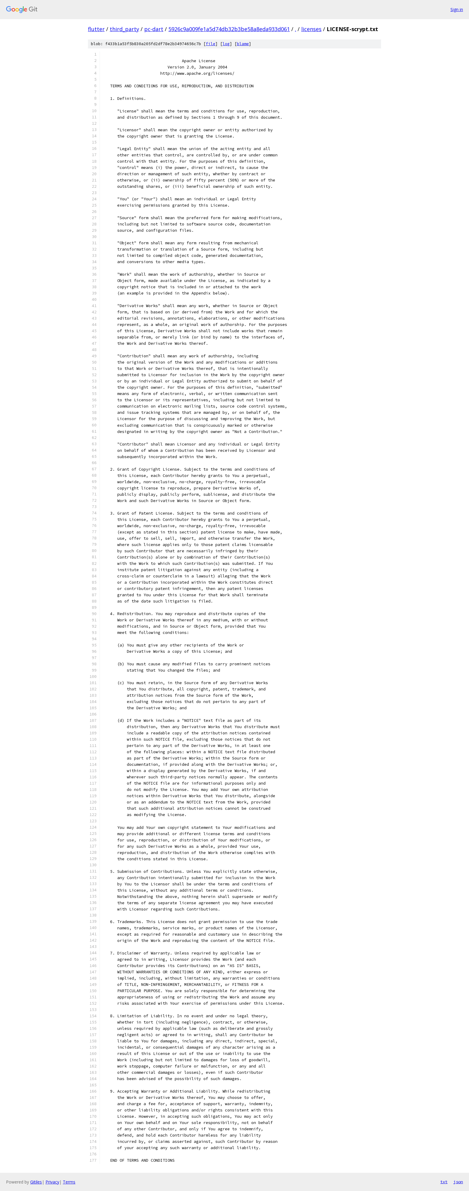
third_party (124, 29)
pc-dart (153, 29)
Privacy (52, 1182)
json (458, 1181)
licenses (311, 29)
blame (243, 43)
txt (443, 1181)
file (210, 43)
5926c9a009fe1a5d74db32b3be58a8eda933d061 (229, 29)
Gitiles (36, 1182)
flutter (96, 29)
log (226, 43)
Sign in (456, 9)
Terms (69, 1182)
